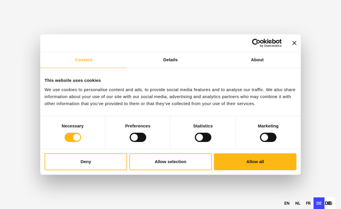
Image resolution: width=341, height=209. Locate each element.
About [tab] (257, 59)
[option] (286, 203)
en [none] (286, 203)
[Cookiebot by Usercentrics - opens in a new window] (256, 43)
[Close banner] (294, 43)
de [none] (319, 203)
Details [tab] (170, 59)
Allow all (255, 161)
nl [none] (297, 203)
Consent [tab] (84, 59)
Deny (85, 161)
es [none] (329, 203)
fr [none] (308, 203)
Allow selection (170, 161)
